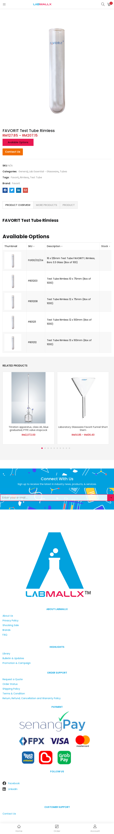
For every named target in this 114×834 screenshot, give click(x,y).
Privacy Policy (10, 620)
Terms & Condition (14, 693)
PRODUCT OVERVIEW (17, 205)
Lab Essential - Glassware (44, 171)
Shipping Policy (11, 688)
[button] (108, 4)
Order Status (10, 684)
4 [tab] (51, 448)
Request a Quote (13, 679)
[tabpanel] (28, 408)
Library (6, 653)
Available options (18, 142)
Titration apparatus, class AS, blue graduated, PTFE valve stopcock (28, 428)
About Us (8, 615)
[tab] (18, 205)
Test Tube (36, 177)
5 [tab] (54, 448)
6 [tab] (57, 448)
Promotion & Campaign (17, 663)
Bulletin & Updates (13, 658)
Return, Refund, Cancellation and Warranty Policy (32, 698)
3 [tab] (48, 448)
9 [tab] (66, 448)
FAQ (5, 634)
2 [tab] (45, 448)
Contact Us (12, 152)
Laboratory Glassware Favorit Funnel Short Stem (83, 428)
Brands (7, 630)
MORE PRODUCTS (46, 205)
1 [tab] (42, 448)
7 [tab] (60, 448)
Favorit (15, 177)
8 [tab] (63, 448)
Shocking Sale (11, 625)
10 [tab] (69, 448)
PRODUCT (69, 205)
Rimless (24, 177)
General (23, 171)
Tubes (63, 171)
